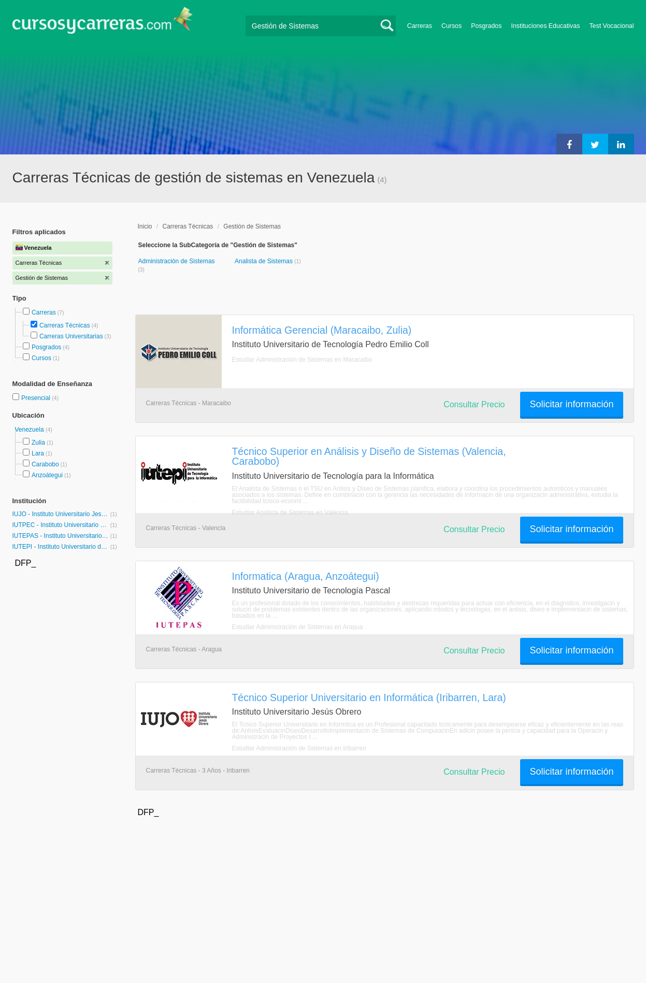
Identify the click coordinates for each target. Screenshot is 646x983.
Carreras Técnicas (64, 325)
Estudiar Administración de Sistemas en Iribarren (299, 748)
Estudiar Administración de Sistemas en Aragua (297, 627)
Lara (38, 453)
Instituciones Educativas (545, 26)
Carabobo (45, 464)
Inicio (145, 226)
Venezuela (30, 429)
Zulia (38, 442)
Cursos (451, 26)
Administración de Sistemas (176, 261)
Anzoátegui (47, 475)
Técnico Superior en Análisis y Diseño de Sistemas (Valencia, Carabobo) (369, 456)
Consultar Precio (474, 404)
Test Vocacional (611, 26)
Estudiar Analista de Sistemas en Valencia (290, 512)
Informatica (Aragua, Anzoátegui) (305, 576)
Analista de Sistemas (264, 261)
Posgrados (486, 26)
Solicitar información (571, 404)
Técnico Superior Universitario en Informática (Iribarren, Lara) (369, 697)
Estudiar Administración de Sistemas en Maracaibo (302, 359)
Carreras (419, 26)
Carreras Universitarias (71, 336)
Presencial (36, 398)
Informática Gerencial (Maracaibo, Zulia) (322, 330)
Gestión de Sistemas (252, 226)
